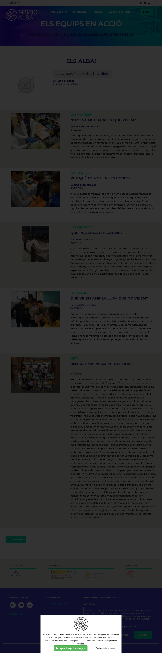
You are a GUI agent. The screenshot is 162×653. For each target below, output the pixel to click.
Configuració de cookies (106, 648)
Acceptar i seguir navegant (71, 648)
